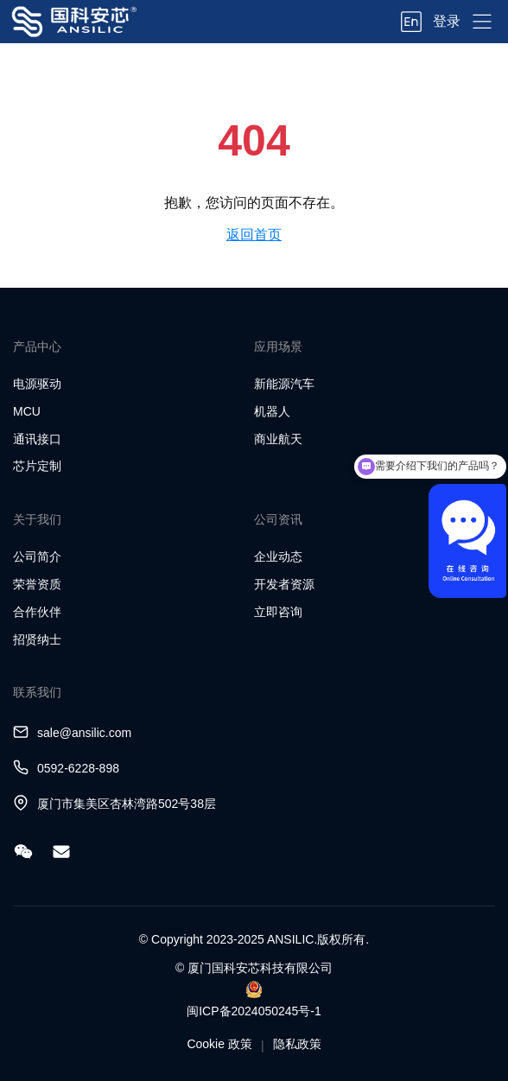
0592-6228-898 (78, 768)
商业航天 (278, 439)
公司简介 (37, 556)
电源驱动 (37, 384)
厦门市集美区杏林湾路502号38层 (126, 804)
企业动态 (278, 556)
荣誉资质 (37, 584)
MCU (27, 411)
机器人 (272, 411)
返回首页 (254, 234)
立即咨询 (278, 612)
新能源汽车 (284, 384)
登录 (446, 21)
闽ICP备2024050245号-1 (254, 1011)
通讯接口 (37, 439)
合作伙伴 (37, 612)
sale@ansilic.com (84, 733)
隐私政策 (297, 1044)
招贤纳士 (37, 639)
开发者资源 (284, 584)
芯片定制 (37, 466)
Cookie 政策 (219, 1044)
